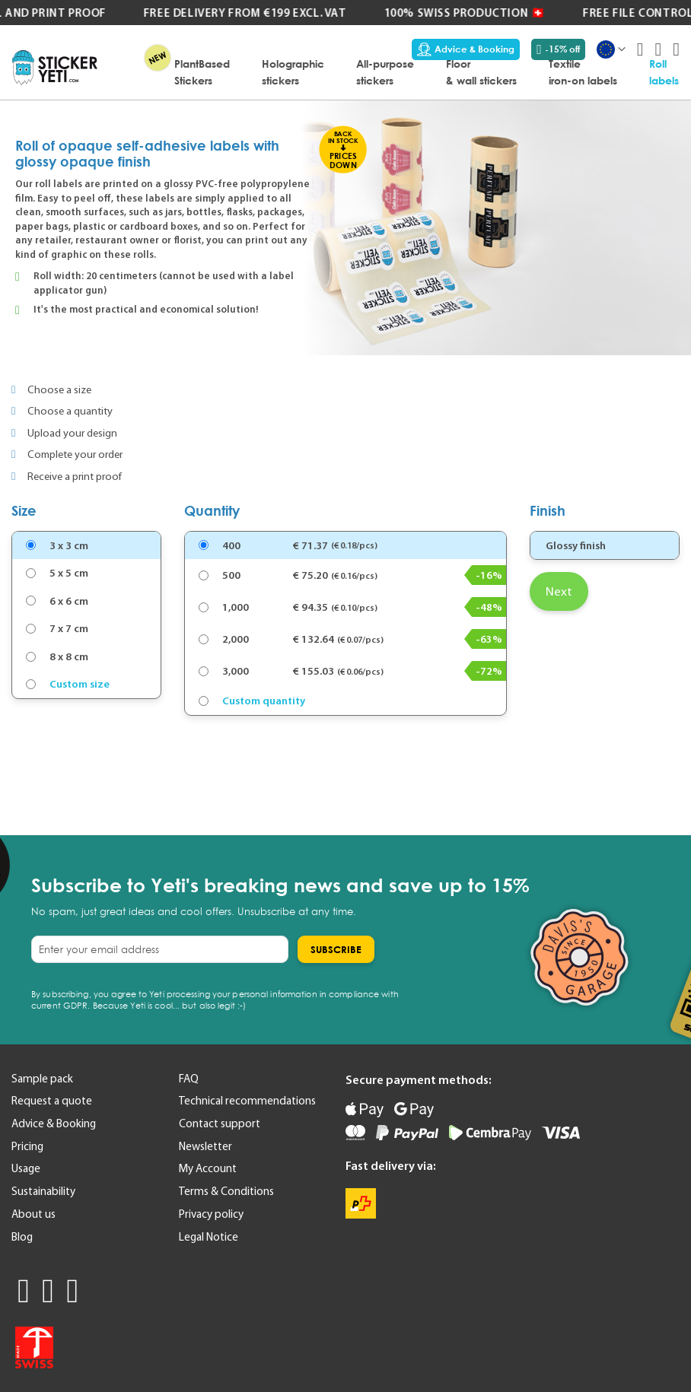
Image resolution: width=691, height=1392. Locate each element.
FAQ (189, 1078)
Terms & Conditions (226, 1191)
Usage (25, 1168)
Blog (22, 1237)
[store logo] (54, 67)
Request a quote (51, 1101)
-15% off (558, 49)
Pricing (27, 1146)
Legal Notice (208, 1237)
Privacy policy (211, 1214)
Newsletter (205, 1146)
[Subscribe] (336, 949)
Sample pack (42, 1078)
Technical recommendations (247, 1101)
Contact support (219, 1123)
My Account (208, 1168)
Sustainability (43, 1191)
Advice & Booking (465, 49)
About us (33, 1214)
